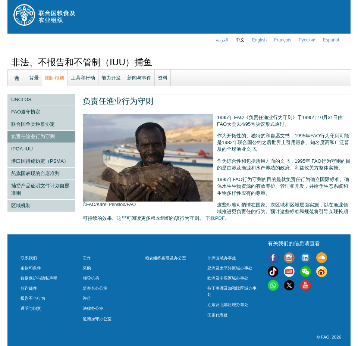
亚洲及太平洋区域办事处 (229, 268)
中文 (240, 40)
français (282, 40)
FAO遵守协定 (25, 112)
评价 (87, 298)
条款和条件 (31, 268)
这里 (121, 218)
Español (331, 40)
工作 (87, 258)
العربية (222, 40)
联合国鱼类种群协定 (33, 124)
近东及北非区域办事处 (227, 304)
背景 (34, 78)
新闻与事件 (139, 78)
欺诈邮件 (29, 288)
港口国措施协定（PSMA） (40, 161)
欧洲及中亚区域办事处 (227, 278)
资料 (162, 78)
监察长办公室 (95, 288)
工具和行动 (83, 78)
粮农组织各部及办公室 (165, 258)
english (259, 40)
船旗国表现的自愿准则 (35, 173)
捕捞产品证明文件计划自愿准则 (40, 189)
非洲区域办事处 (221, 258)
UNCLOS (21, 99)
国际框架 (55, 78)
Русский (307, 40)
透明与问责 (31, 308)
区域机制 (21, 205)
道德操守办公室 (97, 319)
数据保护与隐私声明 (39, 278)
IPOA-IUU (22, 149)
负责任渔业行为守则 (33, 136)
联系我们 (29, 258)
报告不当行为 (33, 298)
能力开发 (111, 78)
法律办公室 (93, 308)
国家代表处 (217, 315)
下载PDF (215, 218)
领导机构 (91, 278)
